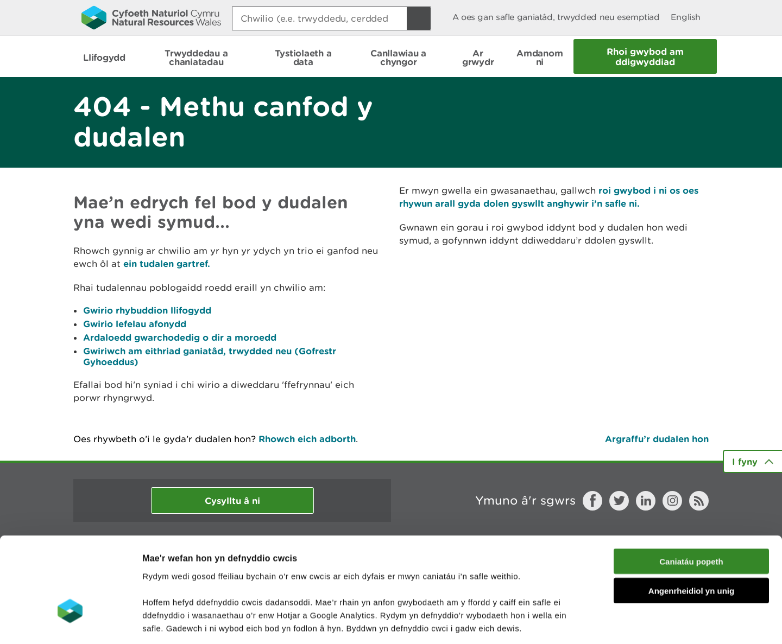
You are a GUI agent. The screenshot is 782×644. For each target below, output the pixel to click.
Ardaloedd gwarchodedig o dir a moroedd (179, 337)
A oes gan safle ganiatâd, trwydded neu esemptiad (556, 17)
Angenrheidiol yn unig (691, 515)
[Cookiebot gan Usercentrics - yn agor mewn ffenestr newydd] (70, 623)
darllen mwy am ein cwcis (219, 578)
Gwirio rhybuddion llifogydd (147, 310)
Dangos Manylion (604, 622)
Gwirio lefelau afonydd (134, 323)
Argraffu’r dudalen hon (657, 438)
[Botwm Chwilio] (419, 18)
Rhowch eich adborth (307, 438)
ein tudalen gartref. (166, 263)
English (686, 17)
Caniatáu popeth (691, 485)
